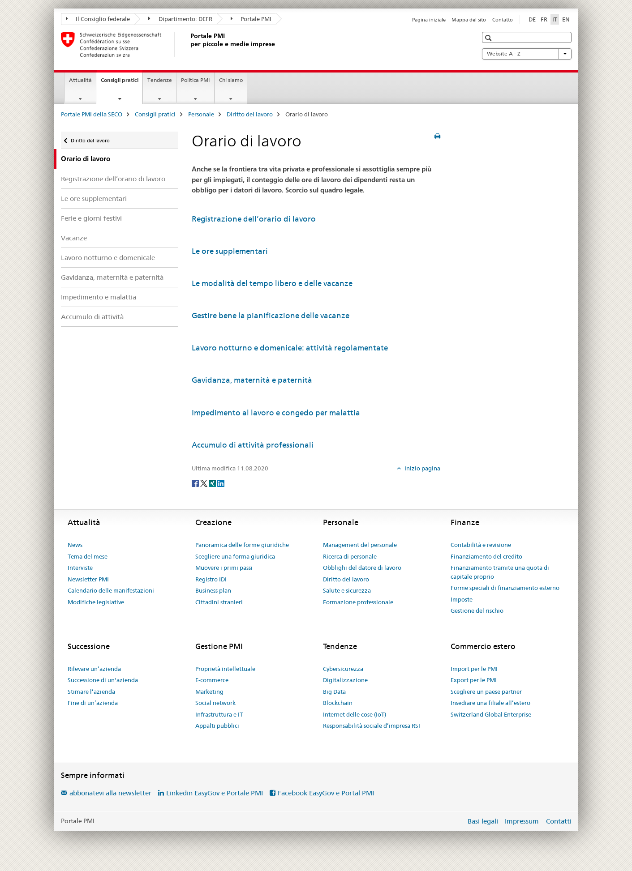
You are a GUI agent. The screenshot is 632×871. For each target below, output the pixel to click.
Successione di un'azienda (103, 679)
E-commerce (211, 679)
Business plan (213, 590)
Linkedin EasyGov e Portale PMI (214, 793)
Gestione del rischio (477, 610)
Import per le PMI (474, 668)
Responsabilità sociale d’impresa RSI (371, 725)
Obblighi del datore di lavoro (362, 567)
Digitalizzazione (345, 679)
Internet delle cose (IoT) (354, 714)
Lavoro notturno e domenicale (108, 257)
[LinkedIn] (220, 483)
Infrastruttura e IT (219, 714)
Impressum (522, 821)
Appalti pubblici (217, 725)
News (75, 544)
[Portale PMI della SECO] (188, 44)
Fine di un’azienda (93, 702)
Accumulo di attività (92, 316)
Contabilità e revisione (481, 544)
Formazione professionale (358, 602)
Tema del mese (87, 556)
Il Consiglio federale (98, 18)
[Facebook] (196, 483)
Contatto (502, 20)
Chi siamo (231, 80)
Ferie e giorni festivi (91, 218)
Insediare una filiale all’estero (490, 702)
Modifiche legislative (96, 602)
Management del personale (360, 544)
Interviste (80, 567)
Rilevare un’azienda (94, 668)
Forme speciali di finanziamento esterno (505, 587)
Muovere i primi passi (224, 567)
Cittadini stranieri (219, 602)
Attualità (80, 80)
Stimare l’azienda (91, 691)
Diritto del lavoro (250, 114)
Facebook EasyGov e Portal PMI (326, 793)
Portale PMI (251, 18)
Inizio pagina (421, 468)
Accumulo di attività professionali (253, 444)
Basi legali (483, 821)
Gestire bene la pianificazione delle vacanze (270, 315)
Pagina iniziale (429, 20)
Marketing (209, 691)
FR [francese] (544, 19)
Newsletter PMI (88, 579)
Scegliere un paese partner (486, 691)
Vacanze (74, 238)
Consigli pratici (121, 83)
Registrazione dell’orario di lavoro (113, 179)
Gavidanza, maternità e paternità (112, 277)
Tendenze (159, 80)
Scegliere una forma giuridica (235, 556)
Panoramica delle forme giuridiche (242, 544)
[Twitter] (204, 483)
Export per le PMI (474, 679)
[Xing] (213, 483)
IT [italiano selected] (554, 19)
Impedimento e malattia (98, 297)
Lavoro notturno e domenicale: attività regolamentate (290, 347)
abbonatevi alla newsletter (110, 793)
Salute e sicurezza (347, 590)
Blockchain (338, 702)
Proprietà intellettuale (225, 668)
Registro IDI (211, 579)
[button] (489, 37)
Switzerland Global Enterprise (491, 714)
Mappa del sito (468, 20)
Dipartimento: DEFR (180, 18)
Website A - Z (527, 54)
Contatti (559, 821)
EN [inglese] (566, 19)
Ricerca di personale (350, 556)
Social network (215, 702)
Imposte (462, 599)
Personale (201, 114)
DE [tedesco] (532, 19)
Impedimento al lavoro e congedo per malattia (276, 412)
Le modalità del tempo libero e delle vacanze (272, 283)
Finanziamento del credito (486, 556)
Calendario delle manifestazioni (111, 590)
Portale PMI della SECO (91, 114)
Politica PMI (195, 80)
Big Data (334, 691)
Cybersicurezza (343, 668)
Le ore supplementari (94, 198)
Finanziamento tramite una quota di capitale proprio (500, 572)
